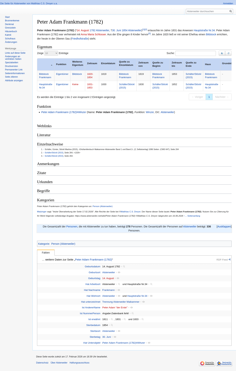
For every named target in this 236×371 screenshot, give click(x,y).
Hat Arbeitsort (93, 284)
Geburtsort (94, 272)
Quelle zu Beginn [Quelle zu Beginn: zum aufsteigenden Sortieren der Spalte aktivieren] (158, 64)
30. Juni (116, 30)
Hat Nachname (92, 290)
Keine (75, 84)
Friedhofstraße (79, 38)
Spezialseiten (11, 62)
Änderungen (11, 42)
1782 (92, 30)
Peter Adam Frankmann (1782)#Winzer (63, 112)
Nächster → (222, 96)
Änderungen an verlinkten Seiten (13, 57)
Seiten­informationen (15, 73)
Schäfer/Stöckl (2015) (54, 152)
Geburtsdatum (92, 266)
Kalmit (8, 35)
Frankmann (108, 290)
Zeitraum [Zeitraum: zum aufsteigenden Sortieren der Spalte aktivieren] (92, 63)
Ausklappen (224, 226)
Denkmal (9, 24)
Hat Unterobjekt (91, 342)
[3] (149, 33)
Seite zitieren (11, 77)
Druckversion (11, 66)
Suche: (191, 53)
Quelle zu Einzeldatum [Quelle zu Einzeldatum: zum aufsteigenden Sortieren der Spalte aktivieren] (126, 63)
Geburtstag (94, 278)
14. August (83, 30)
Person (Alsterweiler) (102, 206)
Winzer (150, 112)
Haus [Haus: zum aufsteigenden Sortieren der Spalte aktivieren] (208, 64)
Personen (71, 226)
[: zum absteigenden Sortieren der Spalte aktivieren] (45, 64)
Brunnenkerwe (12, 20)
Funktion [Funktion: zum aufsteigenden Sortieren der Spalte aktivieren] (61, 64)
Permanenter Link (13, 69)
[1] (143, 29)
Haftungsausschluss (79, 362)
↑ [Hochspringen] (43, 149)
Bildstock (211, 34)
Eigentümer (62, 74)
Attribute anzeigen (14, 80)
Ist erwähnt (94, 319)
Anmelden (228, 3)
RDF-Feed (222, 259)
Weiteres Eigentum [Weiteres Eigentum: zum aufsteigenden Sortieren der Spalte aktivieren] (77, 63)
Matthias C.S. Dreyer (131, 211)
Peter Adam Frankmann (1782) (114, 112)
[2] (146, 29)
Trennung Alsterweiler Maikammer (120, 301)
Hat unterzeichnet (90, 301)
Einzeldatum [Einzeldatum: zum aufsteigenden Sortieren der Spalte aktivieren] (108, 63)
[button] (228, 53)
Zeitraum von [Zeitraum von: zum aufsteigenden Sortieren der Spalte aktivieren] (143, 64)
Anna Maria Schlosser (93, 34)
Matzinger (41, 211)
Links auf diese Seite (15, 53)
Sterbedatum (93, 325)
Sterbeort (95, 331)
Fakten (46, 252)
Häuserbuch (11, 31)
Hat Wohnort (93, 296)
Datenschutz (42, 362)
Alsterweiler (102, 30)
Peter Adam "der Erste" (115, 307)
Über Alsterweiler (59, 362)
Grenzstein (10, 27)
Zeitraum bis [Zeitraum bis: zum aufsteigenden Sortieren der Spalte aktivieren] (177, 64)
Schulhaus (10, 38)
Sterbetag (95, 337)
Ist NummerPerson (90, 313)
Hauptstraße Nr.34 (204, 30)
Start (7, 17)
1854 (124, 30)
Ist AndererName (91, 307)
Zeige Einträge (52, 53)
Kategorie (43, 243)
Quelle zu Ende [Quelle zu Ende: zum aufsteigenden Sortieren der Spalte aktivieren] (191, 64)
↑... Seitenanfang (192, 216)
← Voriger (197, 96)
